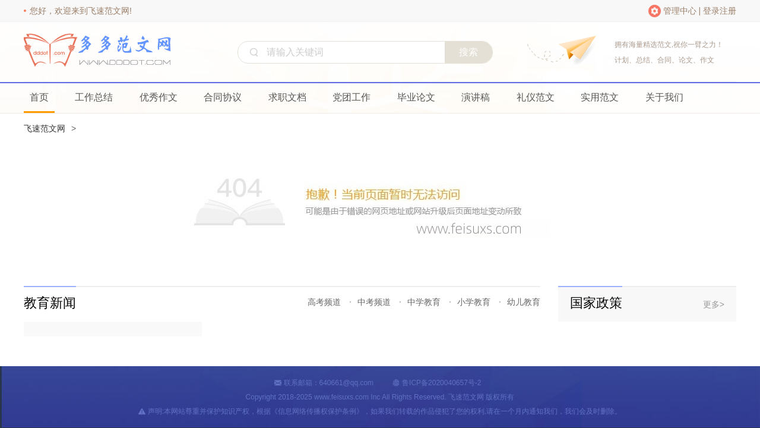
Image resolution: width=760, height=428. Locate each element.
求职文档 (287, 97)
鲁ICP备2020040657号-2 (441, 383)
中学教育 (424, 302)
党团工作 (351, 97)
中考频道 (374, 302)
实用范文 (600, 97)
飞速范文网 (44, 128)
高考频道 (324, 302)
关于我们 (664, 97)
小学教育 (473, 302)
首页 (39, 97)
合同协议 (223, 97)
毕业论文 (416, 97)
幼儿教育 (523, 302)
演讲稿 (475, 97)
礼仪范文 (536, 97)
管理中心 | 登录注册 (699, 10)
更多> (713, 304)
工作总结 (94, 97)
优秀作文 (159, 97)
